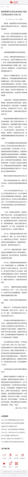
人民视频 (4, 464)
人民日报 (4, 455)
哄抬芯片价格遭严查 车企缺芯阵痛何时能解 (12, 423)
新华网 (20, 19)
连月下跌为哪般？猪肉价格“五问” (10, 435)
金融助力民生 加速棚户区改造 (9, 426)
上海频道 (7, 6)
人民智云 (10, 464)
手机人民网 (16, 455)
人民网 (1, 6)
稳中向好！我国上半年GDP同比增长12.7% (12, 438)
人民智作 (16, 464)
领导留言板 (22, 455)
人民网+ (10, 455)
